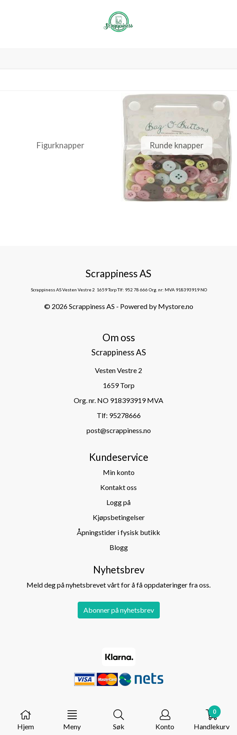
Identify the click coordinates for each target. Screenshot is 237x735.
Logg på (118, 502)
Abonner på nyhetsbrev (118, 610)
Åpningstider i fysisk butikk (118, 532)
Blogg (118, 547)
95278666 (125, 415)
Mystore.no (175, 306)
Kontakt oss (118, 487)
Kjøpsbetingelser (119, 517)
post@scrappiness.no (119, 430)
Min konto (119, 472)
